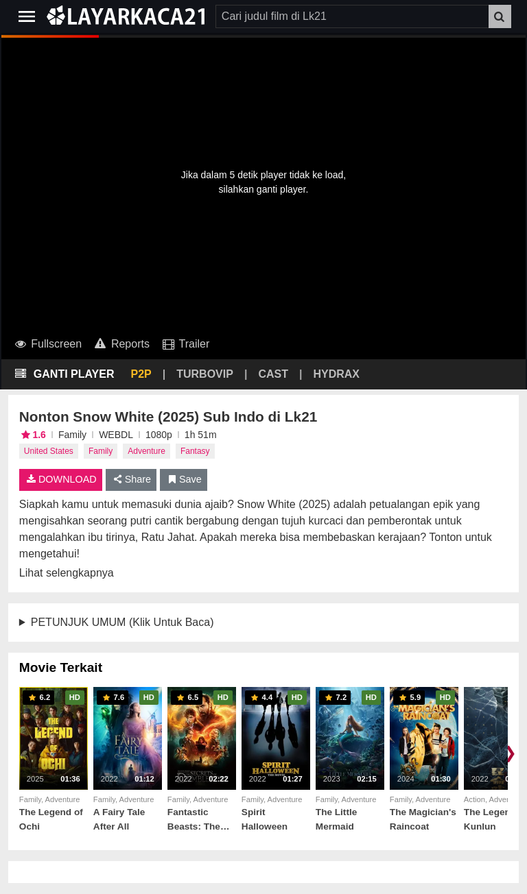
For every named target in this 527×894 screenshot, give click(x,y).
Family (101, 451)
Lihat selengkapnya (66, 573)
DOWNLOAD (61, 479)
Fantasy (195, 451)
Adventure (146, 451)
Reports (121, 344)
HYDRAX (336, 374)
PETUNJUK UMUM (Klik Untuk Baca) (122, 622)
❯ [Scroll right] (510, 752)
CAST (273, 374)
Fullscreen (47, 344)
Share (131, 479)
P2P (141, 374)
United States (48, 451)
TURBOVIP (204, 374)
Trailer (185, 344)
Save (183, 479)
